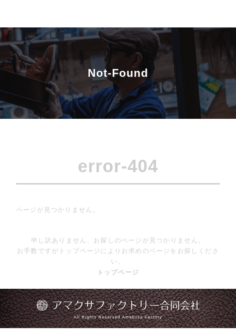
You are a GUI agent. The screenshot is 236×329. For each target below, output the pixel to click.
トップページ (118, 273)
